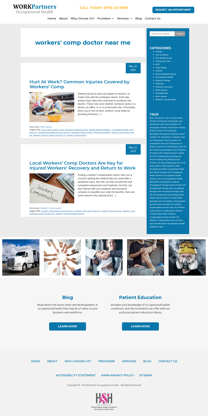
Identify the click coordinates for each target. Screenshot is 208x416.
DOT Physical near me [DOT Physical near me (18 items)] (163, 156)
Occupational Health (164, 77)
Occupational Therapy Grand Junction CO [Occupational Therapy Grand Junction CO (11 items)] (168, 185)
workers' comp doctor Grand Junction (57, 211)
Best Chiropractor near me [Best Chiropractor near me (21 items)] (161, 118)
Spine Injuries (161, 90)
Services (123, 18)
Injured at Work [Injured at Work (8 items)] (173, 166)
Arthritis (159, 51)
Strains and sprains (102, 132)
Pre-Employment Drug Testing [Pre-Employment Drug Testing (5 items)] (166, 195)
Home (51, 18)
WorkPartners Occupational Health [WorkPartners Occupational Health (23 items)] (170, 223)
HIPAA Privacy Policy (117, 375)
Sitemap (145, 375)
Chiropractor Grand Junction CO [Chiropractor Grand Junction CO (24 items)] (167, 140)
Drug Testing (161, 67)
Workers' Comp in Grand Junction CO (49, 135)
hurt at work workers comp (52, 130)
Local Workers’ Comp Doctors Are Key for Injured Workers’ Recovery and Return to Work (82, 165)
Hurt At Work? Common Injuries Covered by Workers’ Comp (79, 84)
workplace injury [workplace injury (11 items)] (157, 227)
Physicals (160, 83)
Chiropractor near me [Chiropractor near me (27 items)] (159, 143)
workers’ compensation (76, 135)
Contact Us (153, 18)
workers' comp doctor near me (87, 211)
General (159, 71)
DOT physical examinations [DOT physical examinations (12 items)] (161, 150)
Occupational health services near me (53, 132)
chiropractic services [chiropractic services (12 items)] (158, 127)
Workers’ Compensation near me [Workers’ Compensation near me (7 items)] (164, 220)
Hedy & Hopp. (109, 409)
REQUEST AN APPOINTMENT (173, 9)
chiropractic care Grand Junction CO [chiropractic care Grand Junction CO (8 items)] (165, 124)
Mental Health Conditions (100, 130)
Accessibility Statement (76, 375)
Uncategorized (162, 93)
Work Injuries (46, 127)
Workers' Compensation (50, 208)
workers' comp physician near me (70, 214)
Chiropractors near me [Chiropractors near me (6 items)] (176, 146)
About (63, 18)
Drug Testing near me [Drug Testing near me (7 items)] (170, 163)
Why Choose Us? (82, 18)
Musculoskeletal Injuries (166, 74)
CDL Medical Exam (164, 58)
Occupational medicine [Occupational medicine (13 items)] (169, 182)
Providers (103, 18)
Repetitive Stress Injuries (82, 132)
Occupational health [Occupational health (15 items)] (158, 169)
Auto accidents (162, 55)
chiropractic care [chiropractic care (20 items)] (175, 121)
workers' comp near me (112, 211)
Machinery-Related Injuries (76, 130)
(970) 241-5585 (116, 8)
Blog (138, 18)
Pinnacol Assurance (164, 87)
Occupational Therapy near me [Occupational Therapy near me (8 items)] (163, 188)
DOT (158, 64)
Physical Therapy (163, 80)
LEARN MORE (67, 326)
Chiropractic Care (163, 61)
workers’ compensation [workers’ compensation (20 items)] (165, 211)
